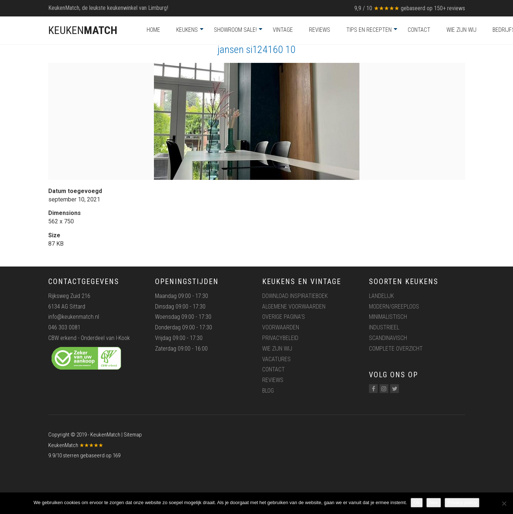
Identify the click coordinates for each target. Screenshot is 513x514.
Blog (268, 390)
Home (153, 29)
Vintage (283, 29)
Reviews (319, 29)
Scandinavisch (388, 338)
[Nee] (504, 503)
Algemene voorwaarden (293, 306)
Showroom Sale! (235, 29)
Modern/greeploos (394, 306)
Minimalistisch (388, 316)
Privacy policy (462, 502)
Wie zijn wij (461, 29)
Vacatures (276, 359)
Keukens (187, 29)
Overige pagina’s (283, 316)
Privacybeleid (280, 338)
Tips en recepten (369, 29)
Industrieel (384, 327)
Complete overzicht (396, 348)
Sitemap (133, 434)
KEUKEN (82, 30)
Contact (419, 29)
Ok (417, 502)
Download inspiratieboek (295, 295)
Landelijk (381, 295)
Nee (433, 502)
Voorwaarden (280, 327)
